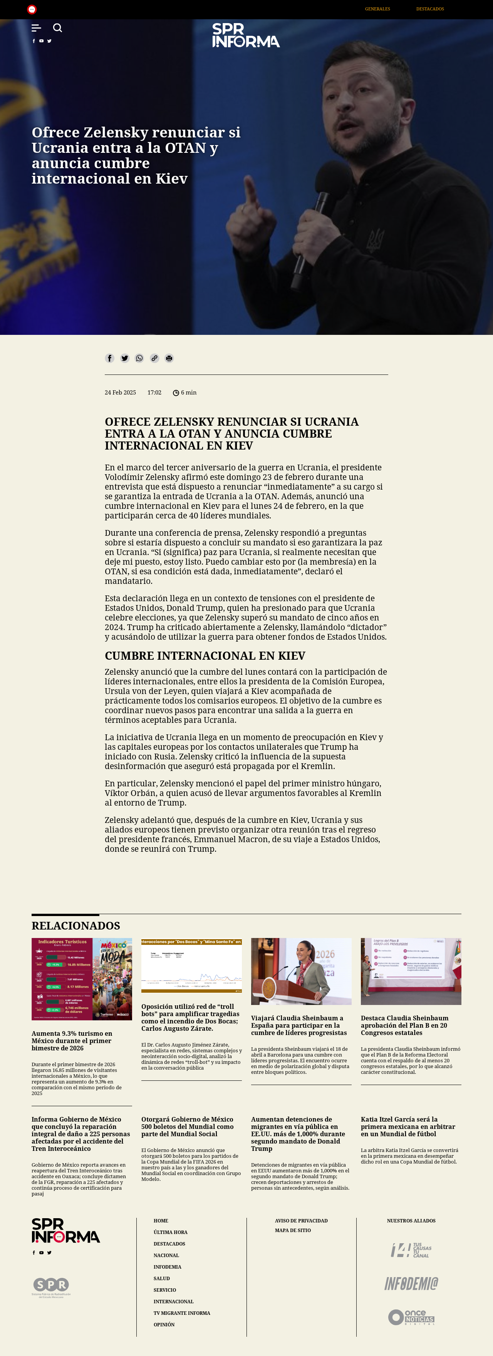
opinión (164, 1324)
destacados (169, 1244)
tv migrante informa (182, 1313)
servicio (165, 1290)
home (161, 1220)
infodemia (167, 1267)
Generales (386, 9)
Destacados (439, 9)
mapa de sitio (293, 1230)
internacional (174, 1301)
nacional (166, 1255)
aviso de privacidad (301, 1221)
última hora (171, 1232)
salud (162, 1278)
